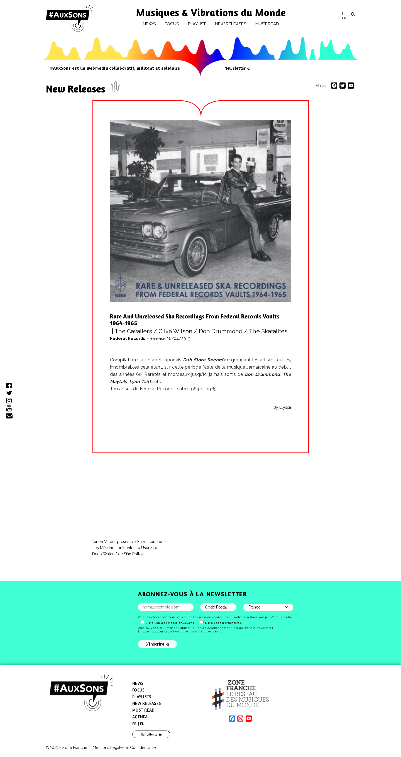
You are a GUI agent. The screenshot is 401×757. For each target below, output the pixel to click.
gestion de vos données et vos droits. (195, 631)
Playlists (141, 696)
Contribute (149, 734)
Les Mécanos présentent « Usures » (124, 548)
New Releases (77, 89)
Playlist (197, 23)
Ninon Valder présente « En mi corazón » (129, 541)
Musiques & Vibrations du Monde (211, 12)
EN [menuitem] (344, 17)
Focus (172, 23)
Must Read (267, 23)
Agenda (140, 716)
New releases (230, 23)
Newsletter (235, 68)
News (149, 23)
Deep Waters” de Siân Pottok (118, 554)
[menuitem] (338, 17)
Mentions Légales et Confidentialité (124, 747)
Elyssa (285, 407)
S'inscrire (157, 644)
